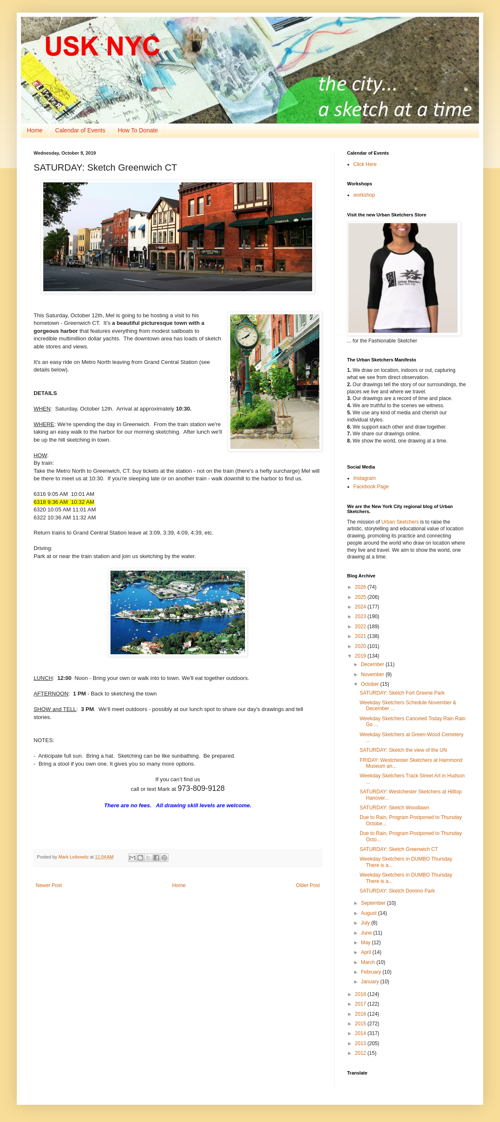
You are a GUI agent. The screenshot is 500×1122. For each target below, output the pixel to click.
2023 (361, 616)
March (368, 962)
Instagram (364, 478)
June (367, 933)
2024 (361, 607)
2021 (361, 636)
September (374, 903)
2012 (361, 1053)
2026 (361, 587)
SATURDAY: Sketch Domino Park (397, 891)
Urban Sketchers (399, 522)
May (366, 943)
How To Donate (138, 130)
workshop (364, 195)
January (370, 982)
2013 (361, 1043)
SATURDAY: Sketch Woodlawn (394, 808)
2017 (361, 1004)
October (370, 684)
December (373, 664)
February (371, 972)
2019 (361, 656)
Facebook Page (371, 487)
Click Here (364, 164)
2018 (361, 994)
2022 (361, 626)
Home (34, 130)
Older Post (308, 885)
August (369, 913)
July (366, 923)
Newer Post (49, 885)
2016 (361, 1014)
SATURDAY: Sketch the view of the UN (403, 750)
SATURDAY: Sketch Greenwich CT (399, 849)
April (366, 952)
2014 (361, 1033)
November (373, 674)
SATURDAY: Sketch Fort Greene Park (402, 693)
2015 (361, 1024)
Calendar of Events (80, 130)
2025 (361, 597)
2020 (361, 646)
